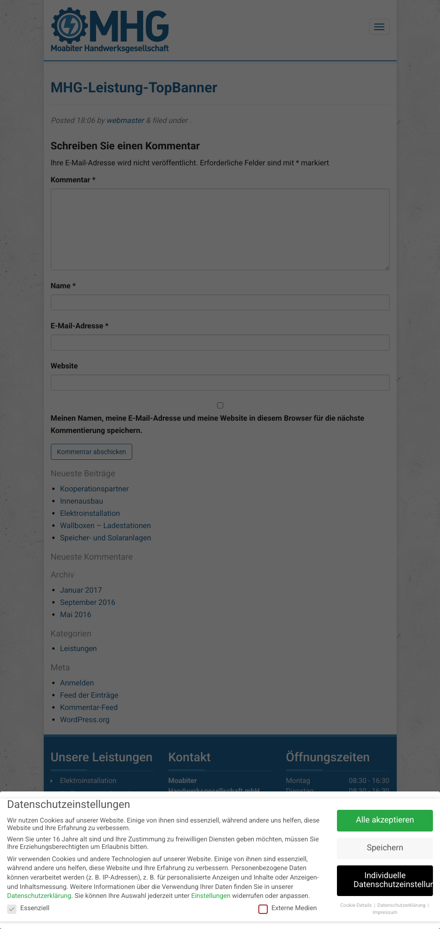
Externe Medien (287, 909)
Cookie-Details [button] (356, 907)
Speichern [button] (385, 849)
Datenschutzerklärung (39, 897)
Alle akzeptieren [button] (385, 821)
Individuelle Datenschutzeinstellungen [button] (393, 881)
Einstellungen (211, 897)
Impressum (385, 913)
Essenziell (28, 909)
